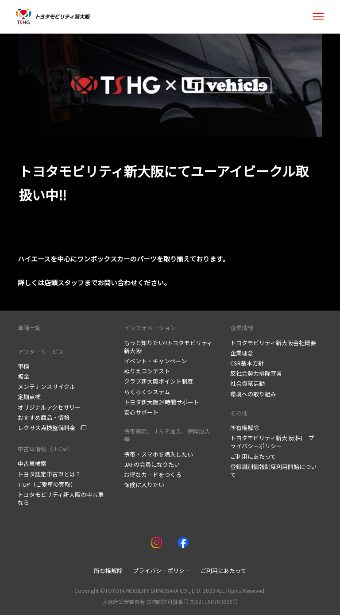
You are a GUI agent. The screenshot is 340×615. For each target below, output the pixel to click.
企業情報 (241, 327)
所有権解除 (244, 427)
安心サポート (141, 412)
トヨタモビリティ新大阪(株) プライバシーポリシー (272, 442)
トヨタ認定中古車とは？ (49, 474)
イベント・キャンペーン (155, 361)
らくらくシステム (147, 392)
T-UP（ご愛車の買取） (47, 484)
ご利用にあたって (253, 456)
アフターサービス (41, 351)
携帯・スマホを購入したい (158, 454)
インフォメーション (150, 327)
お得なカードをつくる (153, 474)
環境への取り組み (253, 394)
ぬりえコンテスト (147, 371)
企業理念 (241, 353)
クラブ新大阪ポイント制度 (158, 381)
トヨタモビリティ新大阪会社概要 (273, 342)
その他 (238, 413)
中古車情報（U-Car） (45, 449)
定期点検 (29, 396)
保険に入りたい (144, 484)
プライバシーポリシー (161, 570)
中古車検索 (32, 463)
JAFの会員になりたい (152, 464)
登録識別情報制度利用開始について (273, 470)
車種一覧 (29, 327)
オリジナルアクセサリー (49, 407)
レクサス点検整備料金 (46, 428)
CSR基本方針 (247, 363)
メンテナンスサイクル (46, 386)
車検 (23, 366)
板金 (23, 376)
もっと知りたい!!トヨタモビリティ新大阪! (168, 346)
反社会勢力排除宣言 (256, 373)
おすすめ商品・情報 (44, 417)
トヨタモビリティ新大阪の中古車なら (61, 498)
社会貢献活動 (247, 383)
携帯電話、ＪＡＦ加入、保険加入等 (167, 435)
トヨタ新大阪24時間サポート (161, 402)
